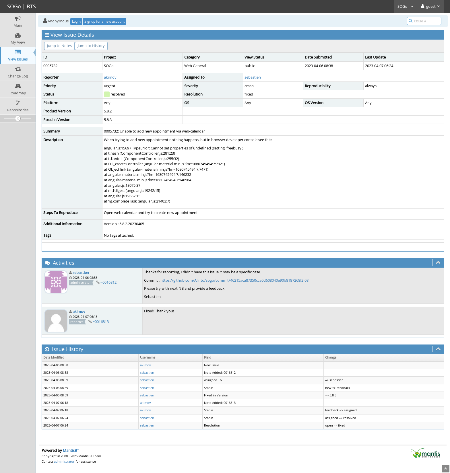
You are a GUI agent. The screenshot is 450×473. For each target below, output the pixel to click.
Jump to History (91, 45)
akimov (110, 77)
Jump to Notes (59, 45)
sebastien (253, 77)
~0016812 (108, 282)
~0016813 (101, 321)
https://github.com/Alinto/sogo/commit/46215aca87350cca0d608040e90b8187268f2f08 (234, 280)
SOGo (406, 6)
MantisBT (71, 450)
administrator (64, 461)
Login (76, 21)
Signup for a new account (104, 21)
